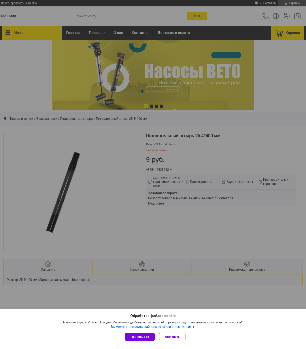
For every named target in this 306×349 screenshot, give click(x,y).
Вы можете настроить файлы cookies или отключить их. (151, 326)
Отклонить (172, 336)
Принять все (140, 336)
